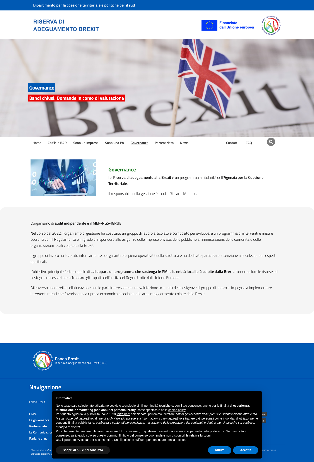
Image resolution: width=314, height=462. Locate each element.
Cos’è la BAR (57, 142)
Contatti (232, 142)
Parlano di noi (38, 438)
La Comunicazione (42, 432)
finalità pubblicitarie (81, 422)
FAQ (249, 142)
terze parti (123, 414)
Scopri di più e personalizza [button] (83, 450)
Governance (139, 142)
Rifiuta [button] (220, 450)
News (184, 142)
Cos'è (33, 413)
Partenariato (164, 142)
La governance (39, 420)
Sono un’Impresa (86, 142)
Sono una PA (114, 142)
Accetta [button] (245, 450)
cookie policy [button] (177, 410)
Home (36, 142)
